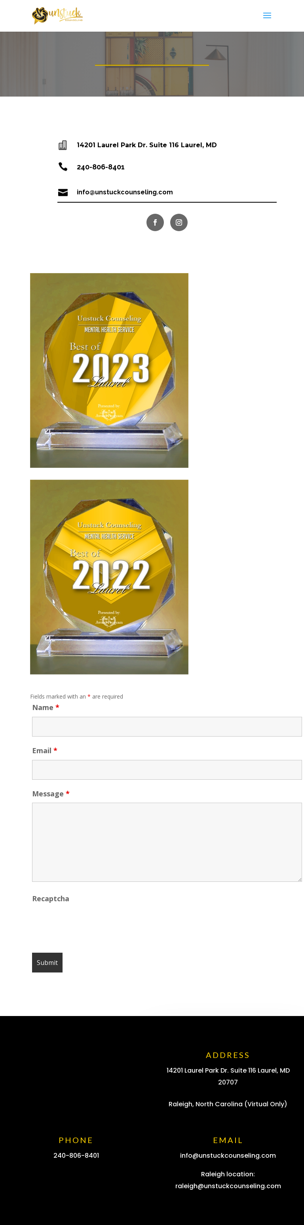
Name (45, 707)
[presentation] (92, 923)
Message (51, 793)
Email (44, 750)
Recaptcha (50, 898)
